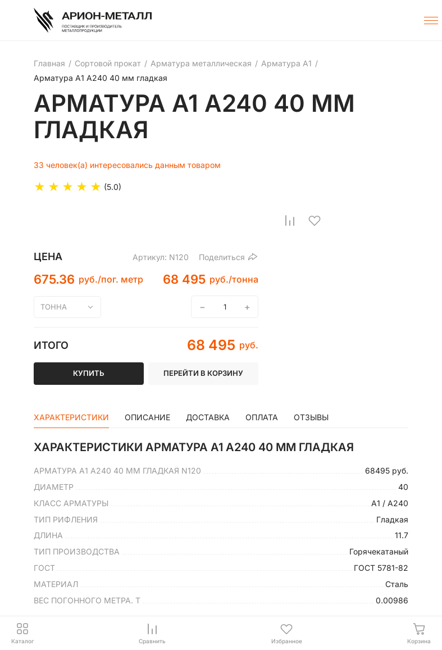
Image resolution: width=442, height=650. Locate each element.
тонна (53, 306)
